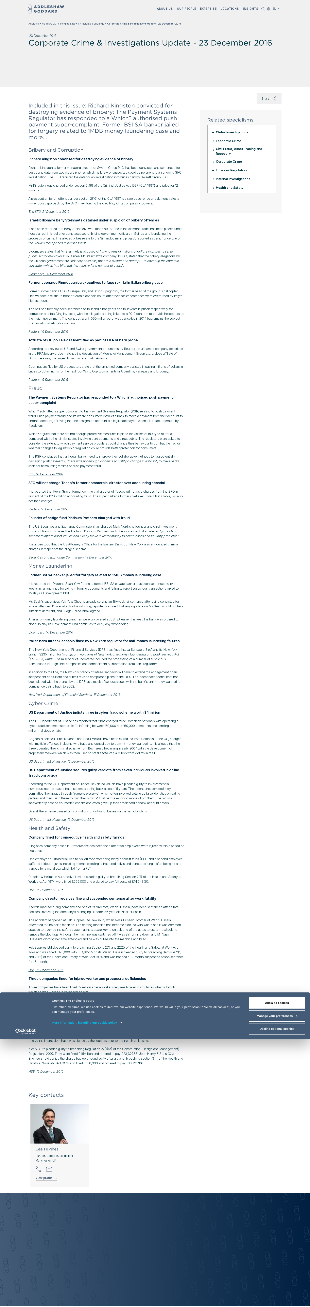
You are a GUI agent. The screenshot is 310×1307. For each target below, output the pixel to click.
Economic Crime (228, 141)
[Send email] (49, 1169)
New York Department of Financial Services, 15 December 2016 (74, 695)
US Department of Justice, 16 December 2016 (61, 761)
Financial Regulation (231, 170)
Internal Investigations (233, 179)
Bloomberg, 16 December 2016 (50, 632)
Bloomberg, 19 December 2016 (50, 274)
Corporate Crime (229, 161)
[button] (165, 9)
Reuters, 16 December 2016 (48, 331)
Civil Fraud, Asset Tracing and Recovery (239, 151)
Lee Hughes (47, 1149)
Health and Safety (229, 188)
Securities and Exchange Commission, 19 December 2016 (70, 557)
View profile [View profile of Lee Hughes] (46, 1178)
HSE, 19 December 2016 (45, 1071)
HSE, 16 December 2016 (45, 970)
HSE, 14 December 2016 (45, 890)
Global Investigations (232, 132)
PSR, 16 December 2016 (45, 474)
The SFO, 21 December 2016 (48, 212)
